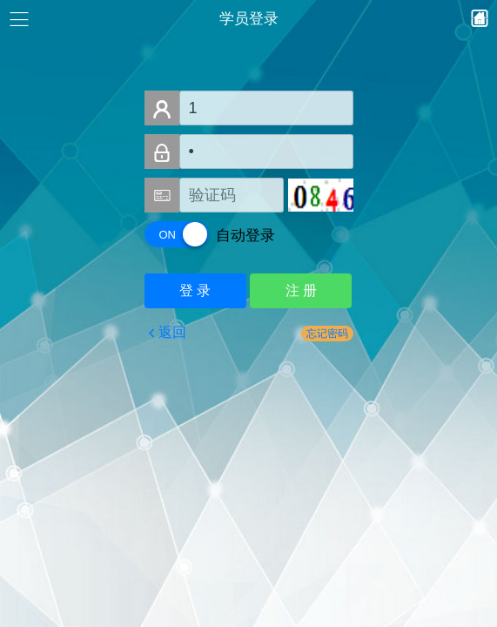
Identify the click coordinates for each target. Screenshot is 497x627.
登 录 (195, 290)
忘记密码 (327, 333)
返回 (172, 333)
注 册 (301, 290)
